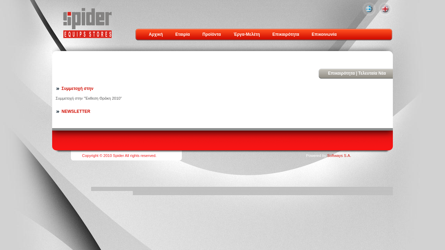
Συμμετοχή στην (78, 88)
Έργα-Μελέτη (246, 34)
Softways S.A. (339, 155)
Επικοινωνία (324, 34)
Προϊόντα (211, 34)
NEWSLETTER (76, 111)
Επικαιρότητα (286, 34)
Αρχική (156, 34)
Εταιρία (182, 34)
